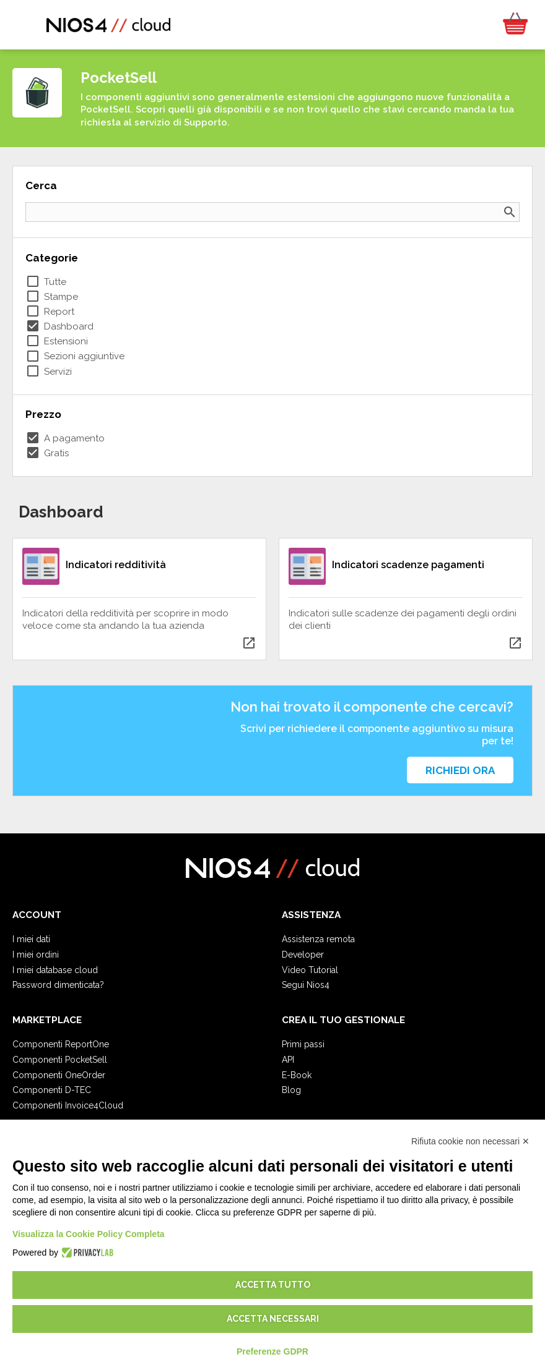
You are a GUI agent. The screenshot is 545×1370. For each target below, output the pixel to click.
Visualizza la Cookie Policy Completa (88, 1234)
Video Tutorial (310, 970)
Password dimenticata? (58, 985)
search (509, 212)
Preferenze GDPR (272, 1351)
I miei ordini (35, 954)
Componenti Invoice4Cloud (67, 1105)
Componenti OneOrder (58, 1075)
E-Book (297, 1075)
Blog (291, 1090)
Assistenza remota (318, 939)
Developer (303, 954)
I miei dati (31, 939)
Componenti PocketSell (59, 1060)
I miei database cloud (55, 970)
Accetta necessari (273, 1319)
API (288, 1060)
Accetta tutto (272, 1285)
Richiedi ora (460, 770)
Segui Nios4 (305, 985)
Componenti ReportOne (60, 1044)
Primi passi (303, 1044)
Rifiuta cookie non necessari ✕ (470, 1141)
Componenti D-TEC (51, 1090)
